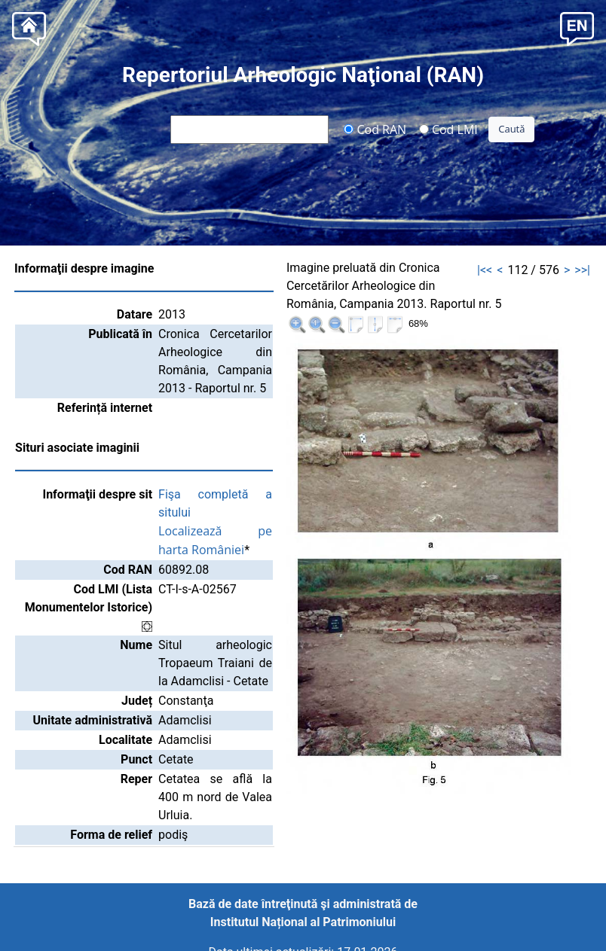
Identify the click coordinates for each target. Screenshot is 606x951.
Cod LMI (448, 128)
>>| (582, 270)
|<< (484, 270)
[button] (577, 27)
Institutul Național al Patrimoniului (303, 922)
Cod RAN (375, 128)
